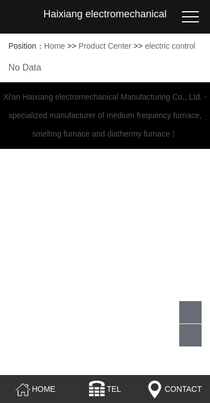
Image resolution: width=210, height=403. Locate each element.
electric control (170, 45)
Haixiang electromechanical (104, 14)
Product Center (104, 45)
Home (54, 45)
